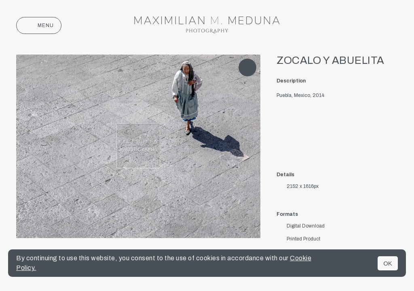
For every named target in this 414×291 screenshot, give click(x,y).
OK (387, 263)
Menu (39, 25)
